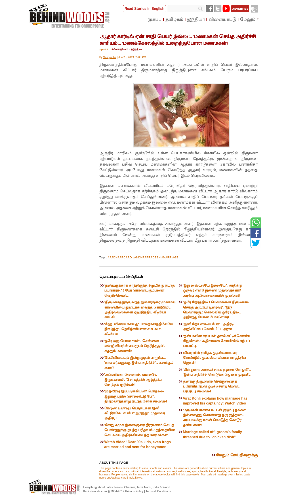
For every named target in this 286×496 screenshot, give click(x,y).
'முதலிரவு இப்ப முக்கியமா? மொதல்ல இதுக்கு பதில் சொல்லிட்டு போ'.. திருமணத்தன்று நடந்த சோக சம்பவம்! (135, 396)
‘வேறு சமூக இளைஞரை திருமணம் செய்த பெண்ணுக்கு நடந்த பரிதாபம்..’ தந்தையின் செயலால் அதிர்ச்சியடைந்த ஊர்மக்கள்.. (139, 430)
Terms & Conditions (158, 491)
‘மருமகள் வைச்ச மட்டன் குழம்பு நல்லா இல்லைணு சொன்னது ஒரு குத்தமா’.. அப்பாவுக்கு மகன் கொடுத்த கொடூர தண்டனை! (214, 417)
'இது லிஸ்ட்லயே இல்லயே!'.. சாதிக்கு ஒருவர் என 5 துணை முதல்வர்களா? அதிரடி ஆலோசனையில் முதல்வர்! (212, 291)
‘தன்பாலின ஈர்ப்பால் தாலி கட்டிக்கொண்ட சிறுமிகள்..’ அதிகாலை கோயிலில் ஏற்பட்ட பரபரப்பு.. (217, 341)
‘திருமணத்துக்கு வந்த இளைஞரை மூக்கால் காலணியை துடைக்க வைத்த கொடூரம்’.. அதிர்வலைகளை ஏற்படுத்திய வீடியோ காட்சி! (139, 309)
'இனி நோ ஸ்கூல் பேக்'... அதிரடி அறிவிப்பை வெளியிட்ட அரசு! (208, 326)
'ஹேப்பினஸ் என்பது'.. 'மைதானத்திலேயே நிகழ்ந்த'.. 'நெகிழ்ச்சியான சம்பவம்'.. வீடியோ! (138, 329)
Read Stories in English (144, 9)
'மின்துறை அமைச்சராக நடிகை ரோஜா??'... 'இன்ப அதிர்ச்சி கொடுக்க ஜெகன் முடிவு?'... (217, 372)
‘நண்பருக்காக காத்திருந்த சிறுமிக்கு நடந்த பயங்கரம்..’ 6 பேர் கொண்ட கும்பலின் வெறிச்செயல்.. (139, 291)
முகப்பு (104, 49)
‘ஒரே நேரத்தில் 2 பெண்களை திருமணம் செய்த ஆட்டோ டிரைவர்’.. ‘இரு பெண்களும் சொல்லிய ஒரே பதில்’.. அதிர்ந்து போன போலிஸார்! (216, 309)
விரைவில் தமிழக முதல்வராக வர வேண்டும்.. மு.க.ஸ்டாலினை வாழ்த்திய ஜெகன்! (214, 358)
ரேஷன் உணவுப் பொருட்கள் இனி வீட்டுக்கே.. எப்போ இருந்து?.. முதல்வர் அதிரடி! (134, 413)
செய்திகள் (120, 49)
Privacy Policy (134, 491)
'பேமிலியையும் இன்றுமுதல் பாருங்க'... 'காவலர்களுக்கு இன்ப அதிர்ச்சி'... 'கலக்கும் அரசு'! (138, 363)
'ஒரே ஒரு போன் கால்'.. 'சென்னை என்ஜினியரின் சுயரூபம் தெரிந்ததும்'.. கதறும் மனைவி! (134, 346)
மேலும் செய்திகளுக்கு (237, 455)
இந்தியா (137, 49)
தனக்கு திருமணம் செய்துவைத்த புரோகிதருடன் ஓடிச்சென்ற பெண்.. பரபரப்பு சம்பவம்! (211, 387)
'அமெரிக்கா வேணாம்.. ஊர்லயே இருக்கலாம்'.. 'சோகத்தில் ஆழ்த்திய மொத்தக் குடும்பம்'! (133, 380)
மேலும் (247, 19)
